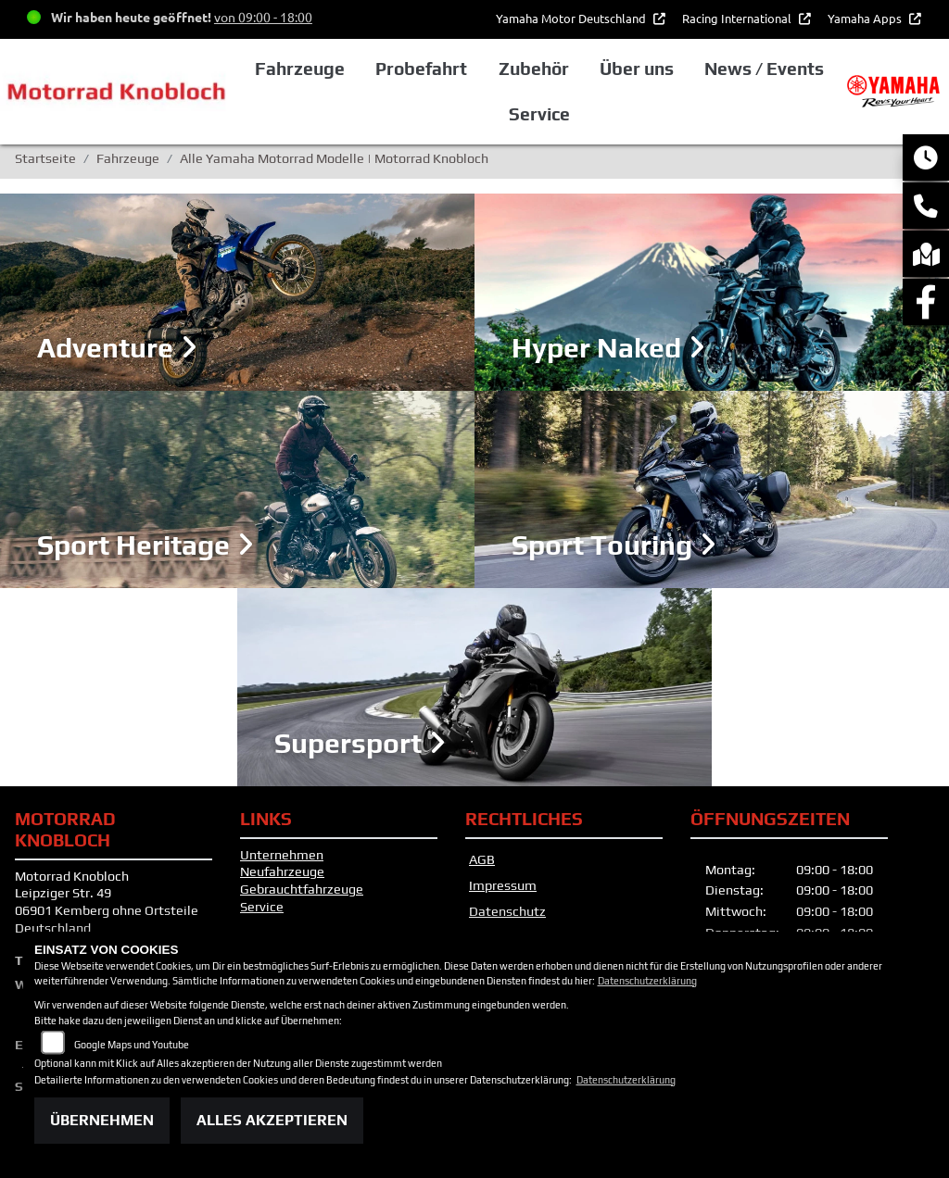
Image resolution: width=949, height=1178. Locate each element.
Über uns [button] (637, 68)
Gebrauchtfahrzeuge (301, 889)
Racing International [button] (738, 18)
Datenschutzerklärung (647, 980)
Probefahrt (421, 68)
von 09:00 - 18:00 (263, 16)
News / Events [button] (764, 68)
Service (262, 906)
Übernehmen (102, 1120)
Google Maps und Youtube (131, 1044)
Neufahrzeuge (282, 871)
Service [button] (539, 114)
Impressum (503, 885)
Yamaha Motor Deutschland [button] (572, 18)
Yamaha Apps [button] (866, 18)
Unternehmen (281, 854)
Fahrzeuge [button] (300, 68)
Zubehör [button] (534, 68)
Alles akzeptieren (272, 1120)
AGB (482, 859)
